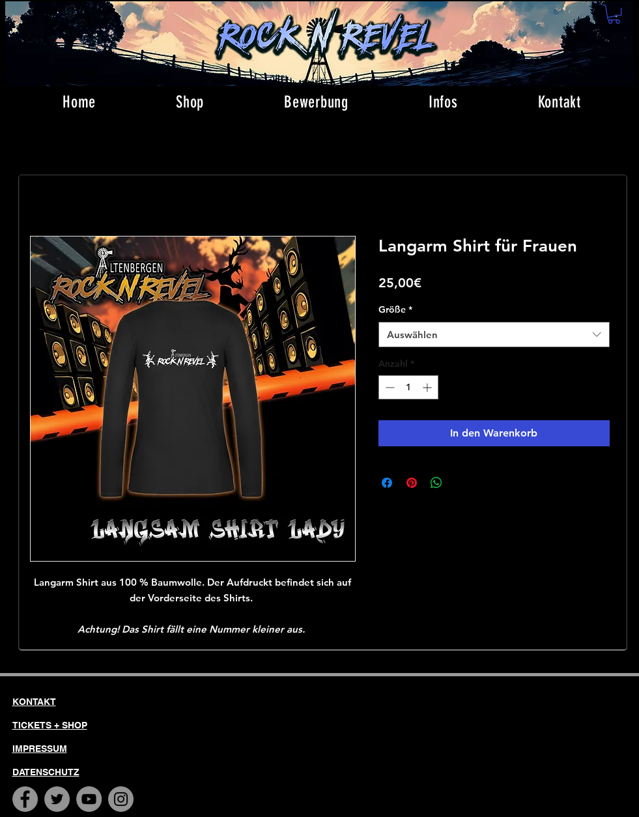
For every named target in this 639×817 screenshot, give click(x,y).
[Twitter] (57, 799)
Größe (395, 309)
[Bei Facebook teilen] (387, 483)
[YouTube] (89, 799)
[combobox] (494, 334)
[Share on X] (461, 483)
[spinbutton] (408, 387)
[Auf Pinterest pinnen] (411, 483)
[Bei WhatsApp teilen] (436, 483)
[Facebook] (25, 799)
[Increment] (428, 387)
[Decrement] (388, 387)
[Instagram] (121, 799)
